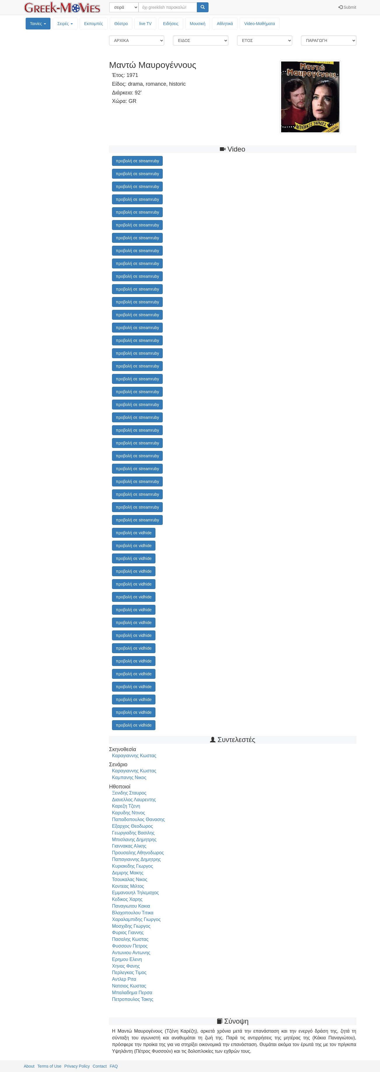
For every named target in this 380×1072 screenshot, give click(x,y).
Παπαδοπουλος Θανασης (138, 819)
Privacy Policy (77, 1066)
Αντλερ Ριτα (124, 979)
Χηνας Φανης (126, 966)
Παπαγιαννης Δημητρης (136, 859)
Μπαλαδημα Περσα (132, 992)
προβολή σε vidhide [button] (134, 532)
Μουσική (198, 23)
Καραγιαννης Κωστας (134, 755)
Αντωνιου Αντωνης (131, 952)
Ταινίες (38, 23)
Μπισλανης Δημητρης (134, 839)
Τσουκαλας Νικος (129, 879)
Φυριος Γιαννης (128, 932)
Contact (100, 1066)
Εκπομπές (93, 23)
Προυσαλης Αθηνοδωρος (138, 852)
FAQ (114, 1066)
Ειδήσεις (170, 23)
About (29, 1066)
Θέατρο (121, 23)
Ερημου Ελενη (127, 959)
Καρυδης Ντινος (128, 812)
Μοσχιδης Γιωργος (131, 926)
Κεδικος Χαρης (127, 899)
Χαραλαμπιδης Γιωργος (136, 919)
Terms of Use (49, 1066)
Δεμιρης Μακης (127, 872)
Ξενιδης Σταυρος (129, 792)
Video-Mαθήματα (259, 23)
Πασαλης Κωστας (130, 939)
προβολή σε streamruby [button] (137, 161)
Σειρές (65, 23)
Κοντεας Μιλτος (128, 886)
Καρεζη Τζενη (126, 806)
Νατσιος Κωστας (129, 985)
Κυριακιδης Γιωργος (132, 866)
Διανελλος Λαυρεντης (134, 799)
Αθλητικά (225, 23)
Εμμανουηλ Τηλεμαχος (135, 892)
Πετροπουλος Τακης (132, 999)
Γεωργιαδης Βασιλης (133, 832)
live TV (145, 23)
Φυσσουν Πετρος (130, 945)
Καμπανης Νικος (129, 777)
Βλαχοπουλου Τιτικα (132, 912)
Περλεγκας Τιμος (129, 972)
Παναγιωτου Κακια (131, 906)
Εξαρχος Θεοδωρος (132, 826)
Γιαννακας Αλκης (129, 845)
